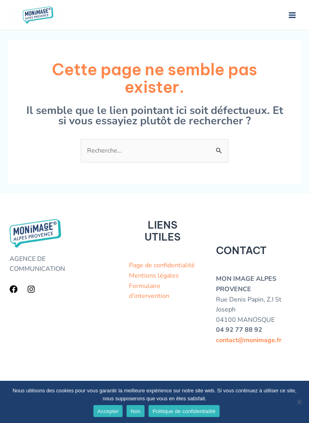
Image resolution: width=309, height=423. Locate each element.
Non (136, 411)
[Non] (299, 402)
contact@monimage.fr (248, 340)
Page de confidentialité (162, 265)
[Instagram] (31, 289)
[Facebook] (14, 289)
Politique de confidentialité (184, 411)
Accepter (108, 411)
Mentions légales (154, 275)
